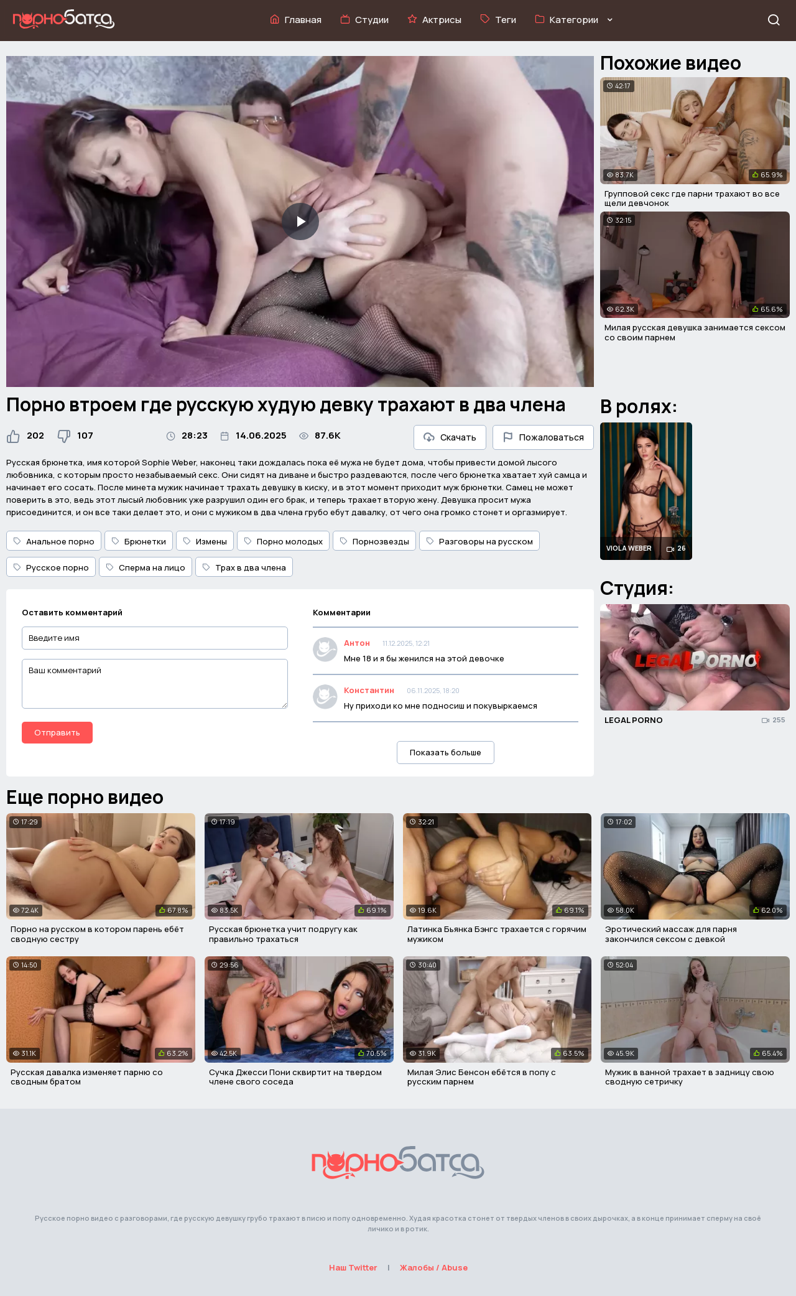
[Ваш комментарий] (155, 684)
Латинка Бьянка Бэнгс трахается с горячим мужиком (496, 933)
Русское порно (51, 567)
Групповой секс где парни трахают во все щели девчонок (692, 198)
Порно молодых (283, 541)
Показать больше (445, 752)
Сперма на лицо (145, 567)
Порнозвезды (374, 541)
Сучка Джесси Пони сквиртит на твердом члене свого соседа (295, 1077)
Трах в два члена (244, 567)
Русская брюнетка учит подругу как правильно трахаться (283, 933)
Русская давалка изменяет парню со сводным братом (87, 1077)
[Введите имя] (155, 638)
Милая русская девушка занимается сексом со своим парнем (694, 332)
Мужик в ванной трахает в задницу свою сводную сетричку (689, 1077)
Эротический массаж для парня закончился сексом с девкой (671, 933)
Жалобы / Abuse (434, 1267)
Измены (205, 541)
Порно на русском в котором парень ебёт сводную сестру (97, 933)
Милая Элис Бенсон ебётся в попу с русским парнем (481, 1077)
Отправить (57, 732)
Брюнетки (138, 541)
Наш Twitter (353, 1267)
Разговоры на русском (479, 541)
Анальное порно (54, 541)
